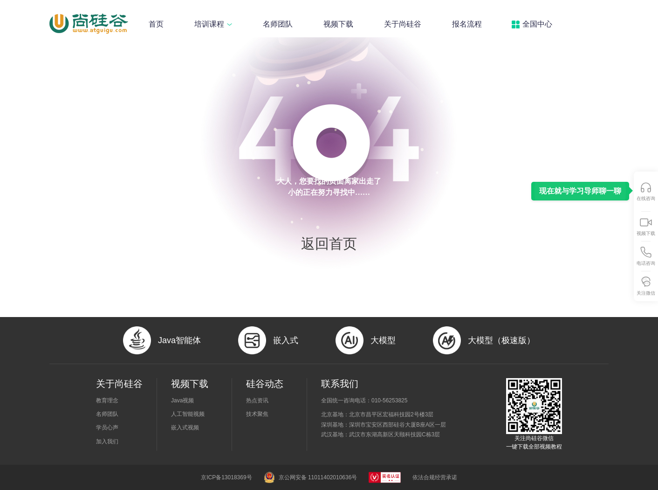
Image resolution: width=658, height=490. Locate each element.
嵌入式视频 (185, 427)
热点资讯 (257, 400)
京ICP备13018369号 (226, 477)
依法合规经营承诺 (434, 477)
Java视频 (182, 400)
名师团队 (278, 24)
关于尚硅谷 (402, 24)
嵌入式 (285, 340)
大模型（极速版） (501, 340)
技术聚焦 (257, 414)
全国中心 (537, 24)
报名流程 (467, 24)
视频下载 (338, 24)
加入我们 (107, 441)
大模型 (383, 340)
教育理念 (107, 400)
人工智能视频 (188, 414)
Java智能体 (179, 340)
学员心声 (107, 427)
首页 (156, 24)
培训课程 (213, 24)
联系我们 (339, 384)
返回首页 (329, 243)
